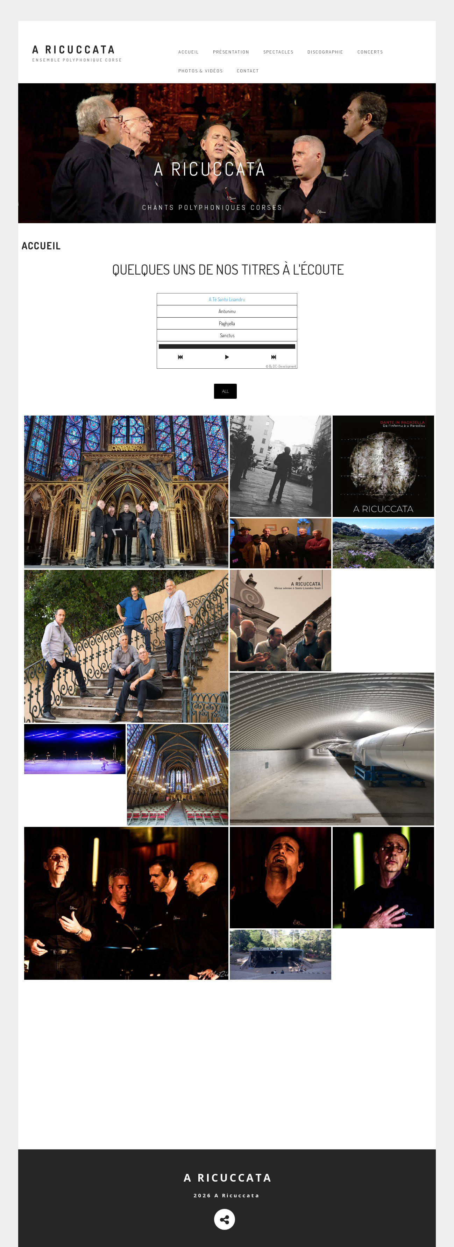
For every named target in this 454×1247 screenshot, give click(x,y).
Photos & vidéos (200, 70)
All (225, 391)
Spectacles (278, 52)
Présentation (231, 52)
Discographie (325, 52)
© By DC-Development (281, 366)
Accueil (188, 52)
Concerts (370, 52)
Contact (248, 70)
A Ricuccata (74, 50)
